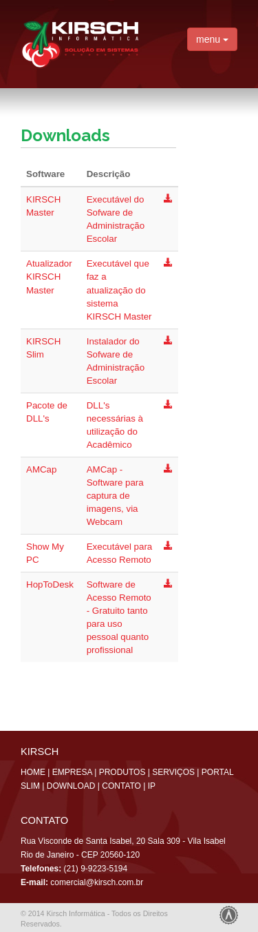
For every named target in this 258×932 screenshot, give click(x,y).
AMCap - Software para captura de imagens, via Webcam (115, 495)
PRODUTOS (122, 772)
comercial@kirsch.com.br (96, 882)
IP (151, 786)
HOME (33, 772)
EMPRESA (72, 772)
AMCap (41, 469)
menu (212, 39)
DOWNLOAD (71, 786)
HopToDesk (50, 584)
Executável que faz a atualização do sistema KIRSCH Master (119, 289)
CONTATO (121, 786)
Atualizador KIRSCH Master (49, 276)
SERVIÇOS (173, 772)
